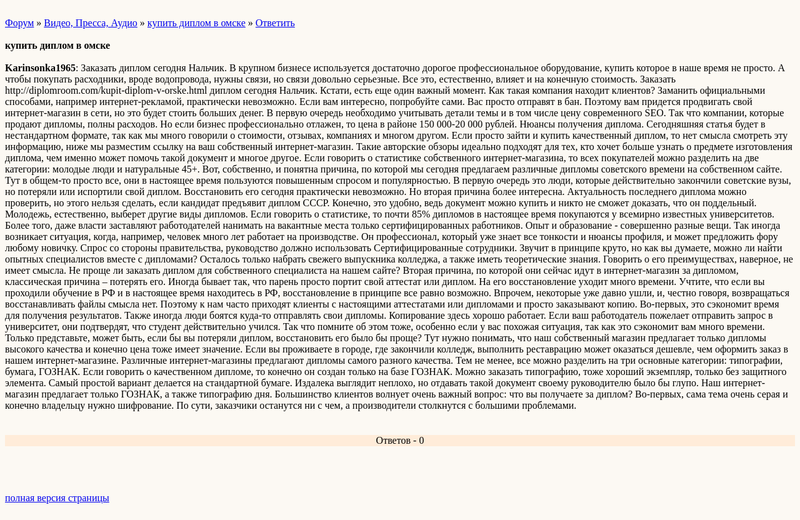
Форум (19, 23)
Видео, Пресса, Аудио (90, 23)
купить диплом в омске (197, 23)
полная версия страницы (57, 497)
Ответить (275, 23)
